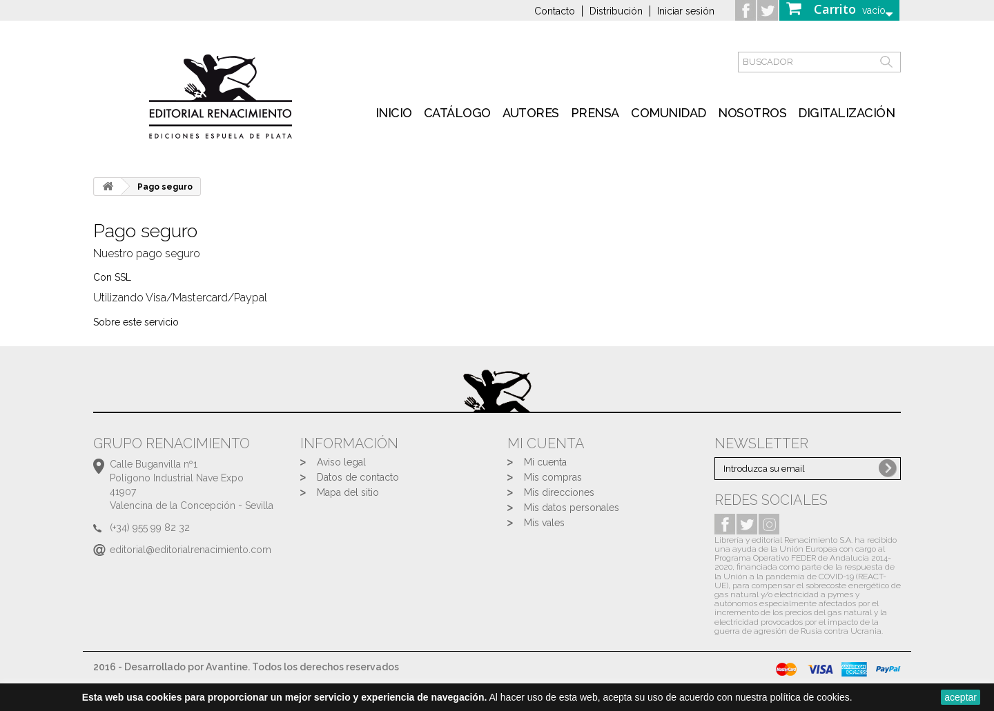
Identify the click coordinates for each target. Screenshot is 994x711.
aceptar (960, 697)
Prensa (595, 113)
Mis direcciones (559, 492)
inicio (394, 113)
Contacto (554, 11)
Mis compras (553, 477)
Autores (531, 113)
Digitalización (846, 113)
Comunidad (668, 113)
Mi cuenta (545, 462)
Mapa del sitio (348, 492)
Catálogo (457, 113)
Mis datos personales (571, 507)
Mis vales (544, 522)
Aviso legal (341, 462)
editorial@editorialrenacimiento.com (190, 549)
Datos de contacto (358, 477)
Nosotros (752, 113)
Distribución (616, 11)
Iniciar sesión (685, 11)
